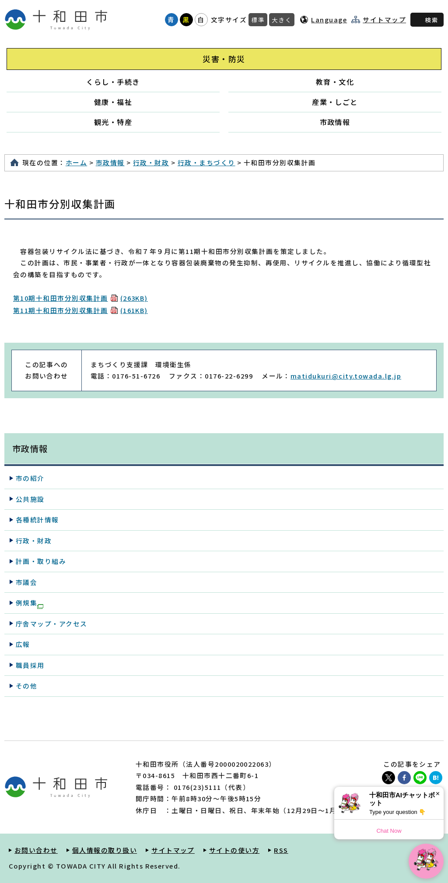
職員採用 (30, 665)
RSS (281, 850)
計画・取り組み (41, 561)
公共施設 (30, 499)
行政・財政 (151, 162)
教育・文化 (335, 81)
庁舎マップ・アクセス (52, 623)
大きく (282, 19)
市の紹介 (30, 478)
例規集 (29, 603)
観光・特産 (113, 122)
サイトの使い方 (234, 850)
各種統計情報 (37, 519)
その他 (26, 685)
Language (329, 19)
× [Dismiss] (438, 793)
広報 (23, 644)
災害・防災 (224, 58)
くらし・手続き (113, 81)
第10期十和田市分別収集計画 (80, 297)
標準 (258, 19)
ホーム (76, 162)
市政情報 (335, 122)
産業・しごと (335, 102)
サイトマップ (384, 19)
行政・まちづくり (206, 162)
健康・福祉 (113, 102)
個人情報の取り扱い (104, 850)
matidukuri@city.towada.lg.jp (345, 375)
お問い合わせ (36, 850)
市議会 (26, 582)
